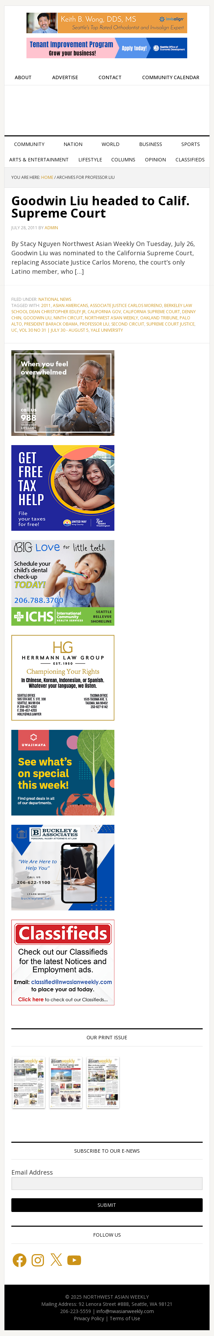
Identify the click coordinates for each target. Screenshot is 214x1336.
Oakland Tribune (159, 318)
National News (54, 299)
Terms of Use (125, 1318)
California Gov (104, 312)
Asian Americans (70, 305)
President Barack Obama (51, 324)
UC (14, 330)
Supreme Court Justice (170, 324)
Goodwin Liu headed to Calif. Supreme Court (100, 206)
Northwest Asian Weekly (106, 107)
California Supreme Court (151, 312)
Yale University (107, 330)
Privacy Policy (89, 1318)
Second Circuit (127, 324)
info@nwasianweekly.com (125, 1311)
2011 (46, 305)
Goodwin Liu (37, 318)
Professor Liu (94, 324)
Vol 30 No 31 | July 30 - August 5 (54, 330)
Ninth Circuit (68, 318)
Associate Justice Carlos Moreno (126, 305)
